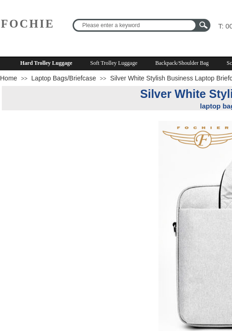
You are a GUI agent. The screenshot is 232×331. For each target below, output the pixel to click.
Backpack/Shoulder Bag (182, 63)
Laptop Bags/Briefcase (63, 78)
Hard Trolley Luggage (46, 63)
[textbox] (135, 25)
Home (8, 78)
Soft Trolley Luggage (113, 63)
